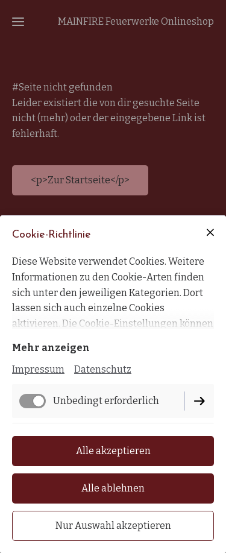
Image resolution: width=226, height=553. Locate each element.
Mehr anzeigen (51, 347)
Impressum (38, 369)
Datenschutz (102, 369)
